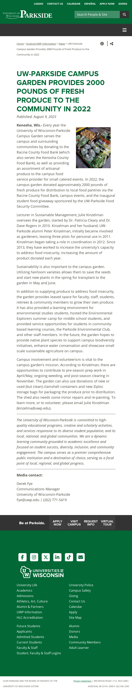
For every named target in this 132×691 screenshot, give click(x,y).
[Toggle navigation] (124, 30)
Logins (38, 3)
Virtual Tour (107, 523)
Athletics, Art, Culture (32, 601)
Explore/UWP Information (41, 43)
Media (73, 637)
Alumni (74, 626)
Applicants (24, 631)
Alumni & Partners (30, 607)
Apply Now (107, 3)
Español (90, 3)
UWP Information (29, 612)
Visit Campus (74, 523)
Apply (73, 612)
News (62, 43)
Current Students (29, 642)
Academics (24, 590)
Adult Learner (79, 648)
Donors (74, 631)
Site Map (75, 617)
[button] (103, 43)
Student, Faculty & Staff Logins (39, 653)
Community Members (85, 642)
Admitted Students (30, 637)
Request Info (91, 523)
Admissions (25, 596)
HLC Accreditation (30, 617)
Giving (122, 3)
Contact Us (55, 3)
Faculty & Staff (27, 648)
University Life (27, 585)
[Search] (97, 14)
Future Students (28, 626)
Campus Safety (80, 590)
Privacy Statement (82, 680)
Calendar (73, 3)
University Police (81, 585)
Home (20, 43)
